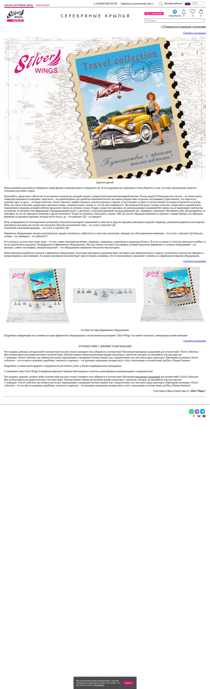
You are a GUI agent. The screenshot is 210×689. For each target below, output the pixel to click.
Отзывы (201, 26)
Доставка (132, 26)
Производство (107, 603)
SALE (42, 26)
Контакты (147, 26)
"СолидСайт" (89, 660)
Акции (101, 613)
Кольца (9, 608)
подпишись (174, 13)
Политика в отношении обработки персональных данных (107, 643)
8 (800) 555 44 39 (105, 3)
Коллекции (86, 26)
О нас (132, 613)
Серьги (9, 613)
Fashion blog (136, 631)
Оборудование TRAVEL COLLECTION (39, 36)
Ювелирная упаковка (19, 603)
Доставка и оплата (141, 603)
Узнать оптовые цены (19, 5)
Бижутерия (69, 26)
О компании (164, 26)
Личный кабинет (173, 3)
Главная (7, 36)
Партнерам (103, 26)
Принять (128, 683)
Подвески (11, 618)
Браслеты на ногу (47, 618)
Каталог (9, 26)
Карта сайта (137, 636)
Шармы (9, 623)
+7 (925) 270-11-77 (164, 674)
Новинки (53, 26)
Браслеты (42, 603)
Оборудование (184, 26)
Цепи (70, 603)
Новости (118, 26)
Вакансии (42, 5)
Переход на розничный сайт (136, 3)
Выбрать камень (27, 26)
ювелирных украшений (147, 559)
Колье (39, 608)
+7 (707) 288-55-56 (190, 678)
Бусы (38, 623)
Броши (40, 613)
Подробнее (99, 685)
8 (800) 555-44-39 (193, 674)
